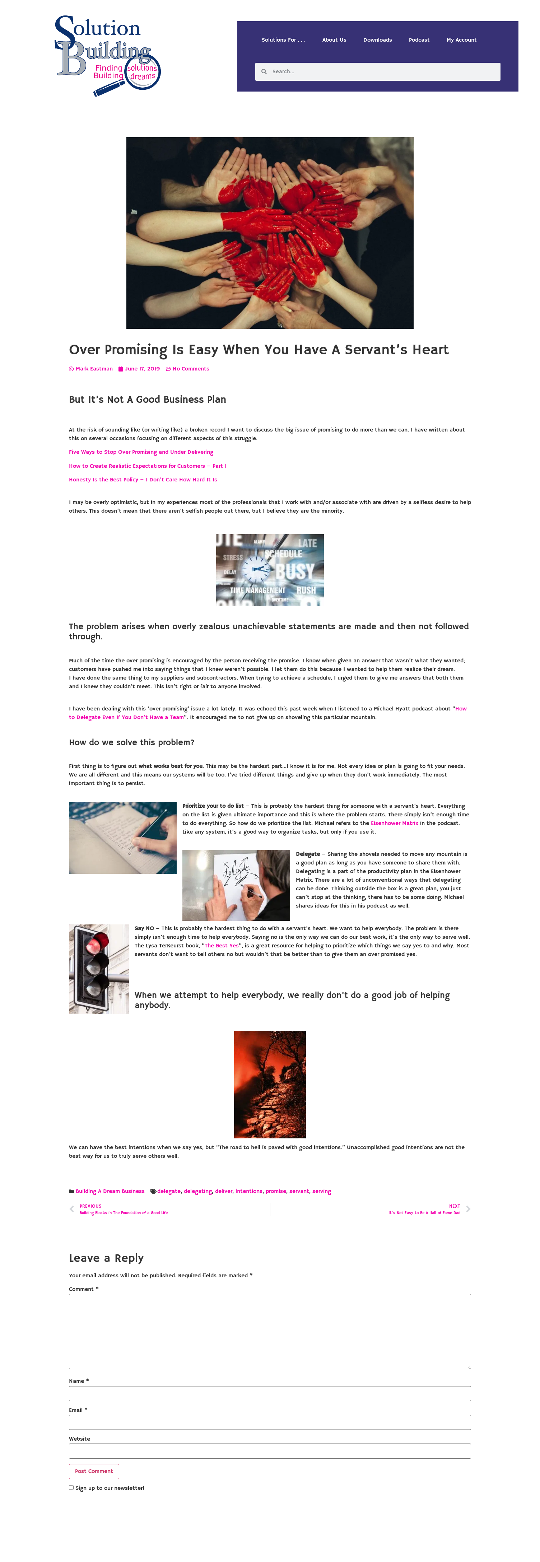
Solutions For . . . (284, 40)
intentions (249, 1191)
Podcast (419, 40)
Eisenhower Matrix (394, 823)
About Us (334, 40)
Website (79, 1439)
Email (78, 1410)
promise (276, 1191)
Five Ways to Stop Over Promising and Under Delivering (141, 452)
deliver (223, 1191)
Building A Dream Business (110, 1191)
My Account (462, 40)
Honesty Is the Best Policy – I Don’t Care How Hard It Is (143, 480)
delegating (198, 1191)
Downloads (377, 40)
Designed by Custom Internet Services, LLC (319, 1550)
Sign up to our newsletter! (109, 1488)
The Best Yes (222, 946)
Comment (84, 1289)
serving (321, 1191)
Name (79, 1381)
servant (299, 1191)
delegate (169, 1191)
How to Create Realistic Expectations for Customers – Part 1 (148, 466)
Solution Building (235, 1550)
